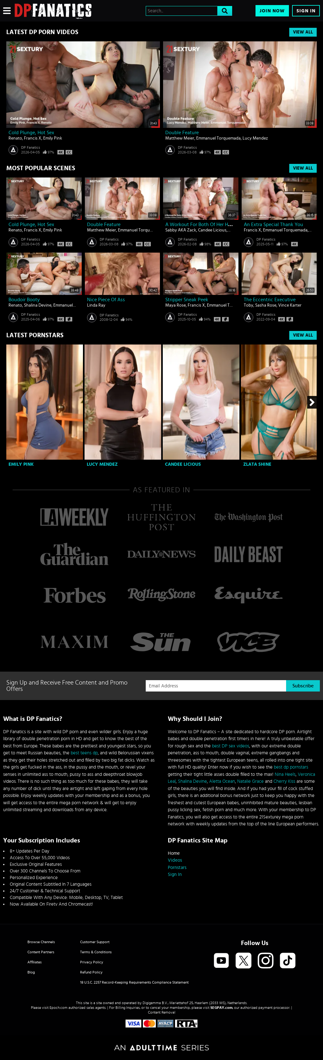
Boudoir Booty (24, 299)
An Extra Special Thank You (273, 224)
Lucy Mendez (255, 138)
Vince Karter (290, 305)
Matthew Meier (179, 138)
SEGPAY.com (221, 1007)
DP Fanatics (30, 147)
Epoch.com (59, 1007)
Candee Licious (212, 230)
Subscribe (303, 685)
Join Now (272, 11)
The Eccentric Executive (270, 299)
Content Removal (161, 1012)
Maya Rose (175, 305)
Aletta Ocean (222, 781)
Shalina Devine (37, 305)
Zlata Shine (257, 464)
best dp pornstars (291, 767)
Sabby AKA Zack (180, 230)
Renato (15, 138)
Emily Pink (52, 138)
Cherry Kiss (284, 781)
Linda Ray (96, 305)
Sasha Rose (265, 305)
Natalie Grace (250, 781)
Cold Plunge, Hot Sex (31, 132)
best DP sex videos (230, 746)
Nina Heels (285, 774)
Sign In (306, 11)
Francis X (32, 138)
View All (303, 32)
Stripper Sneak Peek (186, 299)
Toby (248, 305)
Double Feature (182, 132)
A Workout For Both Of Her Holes (201, 224)
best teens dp (84, 753)
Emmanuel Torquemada (218, 138)
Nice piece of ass (106, 299)
